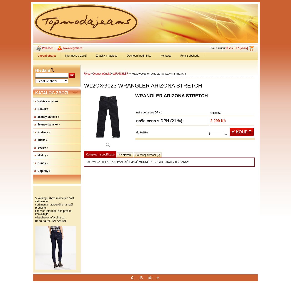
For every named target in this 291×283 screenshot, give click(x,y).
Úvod (87, 73)
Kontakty (166, 55)
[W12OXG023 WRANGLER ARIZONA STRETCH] (108, 121)
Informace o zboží (76, 55)
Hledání (42, 70)
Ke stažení (125, 155)
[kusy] (215, 133)
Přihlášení (48, 48)
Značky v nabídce (106, 55)
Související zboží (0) (147, 155)
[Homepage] (46, 55)
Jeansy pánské (102, 73)
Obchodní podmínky (139, 55)
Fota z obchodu (190, 55)
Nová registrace (72, 48)
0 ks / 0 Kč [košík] (237, 48)
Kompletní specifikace (100, 154)
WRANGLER (120, 73)
